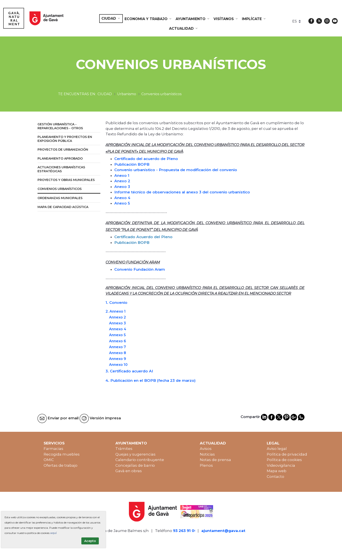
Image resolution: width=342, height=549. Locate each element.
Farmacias (53, 448)
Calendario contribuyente (139, 460)
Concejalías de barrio (135, 465)
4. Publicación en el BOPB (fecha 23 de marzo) (151, 380)
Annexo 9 (117, 359)
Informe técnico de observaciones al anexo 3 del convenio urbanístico (182, 192)
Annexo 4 (117, 329)
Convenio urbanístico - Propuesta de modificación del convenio (175, 170)
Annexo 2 (117, 317)
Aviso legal (277, 448)
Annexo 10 (118, 365)
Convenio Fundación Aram (139, 269)
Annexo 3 (117, 323)
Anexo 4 (122, 198)
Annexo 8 (117, 353)
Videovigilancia (281, 465)
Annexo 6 (117, 341)
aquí (53, 533)
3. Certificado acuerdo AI (129, 371)
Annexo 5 (117, 335)
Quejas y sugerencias (135, 454)
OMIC (49, 460)
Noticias (207, 454)
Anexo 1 (121, 175)
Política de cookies (284, 460)
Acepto (90, 541)
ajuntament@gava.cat (223, 530)
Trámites (123, 448)
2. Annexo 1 (116, 311)
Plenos (206, 465)
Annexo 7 (117, 347)
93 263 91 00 (185, 530)
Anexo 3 (122, 186)
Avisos (206, 448)
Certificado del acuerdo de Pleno (146, 159)
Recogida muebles (62, 454)
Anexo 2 (122, 181)
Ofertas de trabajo (60, 465)
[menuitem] (111, 18)
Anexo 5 (122, 203)
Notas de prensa (215, 460)
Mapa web (276, 471)
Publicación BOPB (131, 164)
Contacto (275, 476)
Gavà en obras (128, 471)
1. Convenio (116, 302)
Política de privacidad (287, 454)
